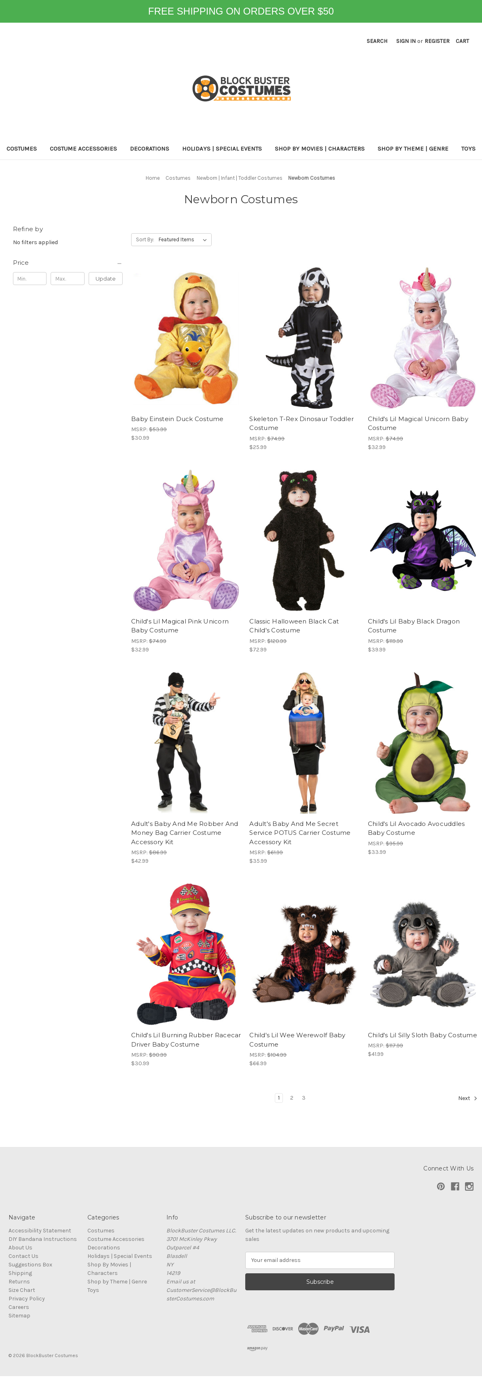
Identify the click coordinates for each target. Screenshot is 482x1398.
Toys (468, 148)
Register (437, 41)
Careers (18, 1307)
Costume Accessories (83, 148)
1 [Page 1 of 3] (279, 1097)
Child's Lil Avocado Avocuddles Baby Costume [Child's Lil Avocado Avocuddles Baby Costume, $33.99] (416, 828)
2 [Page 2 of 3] (291, 1097)
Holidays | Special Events (222, 148)
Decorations (149, 148)
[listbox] (184, 240)
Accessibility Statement (39, 1230)
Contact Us (23, 1256)
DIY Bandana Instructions (42, 1239)
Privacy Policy (26, 1298)
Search (377, 41)
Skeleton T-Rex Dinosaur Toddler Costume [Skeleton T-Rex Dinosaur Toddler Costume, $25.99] (301, 423)
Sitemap (19, 1315)
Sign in (406, 41)
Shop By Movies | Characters (320, 148)
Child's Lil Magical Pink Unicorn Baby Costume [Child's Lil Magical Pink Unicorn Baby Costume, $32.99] (180, 625)
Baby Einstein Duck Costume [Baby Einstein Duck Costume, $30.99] (177, 419)
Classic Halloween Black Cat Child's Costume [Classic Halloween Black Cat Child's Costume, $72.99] (294, 625)
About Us (20, 1247)
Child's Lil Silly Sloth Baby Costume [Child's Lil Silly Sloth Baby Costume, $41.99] (422, 1035)
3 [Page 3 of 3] (304, 1097)
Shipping (20, 1273)
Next (468, 1098)
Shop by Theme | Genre (413, 148)
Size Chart (21, 1290)
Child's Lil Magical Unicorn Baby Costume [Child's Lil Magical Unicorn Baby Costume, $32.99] (418, 423)
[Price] (68, 263)
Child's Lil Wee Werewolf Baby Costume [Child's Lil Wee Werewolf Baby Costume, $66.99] (297, 1039)
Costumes (21, 148)
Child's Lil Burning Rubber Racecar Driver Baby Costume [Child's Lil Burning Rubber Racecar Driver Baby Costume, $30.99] (186, 1039)
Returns (19, 1281)
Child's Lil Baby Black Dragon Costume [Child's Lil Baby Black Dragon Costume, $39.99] (414, 625)
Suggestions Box (30, 1264)
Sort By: (145, 239)
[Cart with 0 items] (462, 41)
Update (106, 278)
